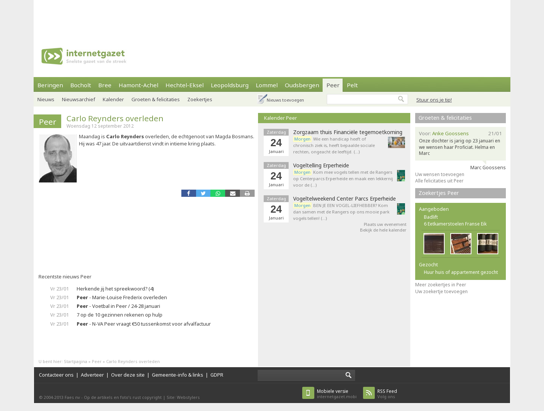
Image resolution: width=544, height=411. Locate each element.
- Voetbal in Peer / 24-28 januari (118, 306)
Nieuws (45, 99)
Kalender (113, 99)
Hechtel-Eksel (184, 85)
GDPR (216, 374)
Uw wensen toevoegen (439, 174)
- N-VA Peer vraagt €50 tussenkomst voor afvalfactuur (144, 323)
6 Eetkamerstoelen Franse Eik (455, 224)
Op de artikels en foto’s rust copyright (123, 397)
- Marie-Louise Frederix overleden (122, 297)
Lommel (267, 85)
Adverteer (92, 374)
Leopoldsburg (230, 85)
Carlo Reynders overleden (115, 118)
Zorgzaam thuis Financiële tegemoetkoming (347, 132)
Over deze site (128, 374)
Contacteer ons (56, 374)
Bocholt (80, 85)
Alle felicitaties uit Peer (439, 181)
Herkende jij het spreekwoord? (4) (115, 288)
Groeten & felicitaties (155, 99)
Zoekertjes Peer (439, 192)
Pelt (352, 85)
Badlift (431, 217)
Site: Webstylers (183, 397)
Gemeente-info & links (177, 374)
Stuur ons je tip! (434, 99)
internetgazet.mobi (337, 393)
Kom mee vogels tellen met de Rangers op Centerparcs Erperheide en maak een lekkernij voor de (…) (343, 178)
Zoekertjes (199, 99)
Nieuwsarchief (78, 99)
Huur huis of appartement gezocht (461, 272)
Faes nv (72, 397)
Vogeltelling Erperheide (321, 165)
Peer (333, 85)
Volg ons (387, 393)
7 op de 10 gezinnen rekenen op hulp (119, 314)
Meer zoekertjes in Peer (440, 284)
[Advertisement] (272, 17)
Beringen (50, 85)
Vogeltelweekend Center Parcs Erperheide (344, 198)
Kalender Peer (280, 117)
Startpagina (75, 361)
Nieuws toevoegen (285, 100)
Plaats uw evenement (385, 224)
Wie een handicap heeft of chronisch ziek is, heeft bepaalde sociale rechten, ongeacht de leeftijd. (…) (334, 145)
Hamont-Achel (138, 85)
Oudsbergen (302, 85)
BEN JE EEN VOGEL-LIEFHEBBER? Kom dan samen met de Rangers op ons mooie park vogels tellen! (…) (341, 211)
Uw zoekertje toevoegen (441, 291)
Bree (104, 85)
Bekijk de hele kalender (383, 230)
